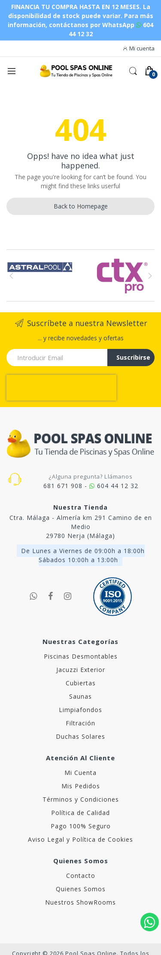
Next (150, 276)
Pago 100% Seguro (81, 826)
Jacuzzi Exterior (80, 670)
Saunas (80, 696)
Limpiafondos (80, 710)
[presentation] (61, 388)
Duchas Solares (80, 736)
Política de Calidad (80, 813)
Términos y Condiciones (81, 799)
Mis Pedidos (80, 786)
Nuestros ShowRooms (80, 902)
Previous (11, 276)
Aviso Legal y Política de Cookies (80, 839)
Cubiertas (81, 683)
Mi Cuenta (80, 772)
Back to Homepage (81, 206)
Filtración (80, 723)
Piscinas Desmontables (81, 656)
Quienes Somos (81, 889)
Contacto (80, 875)
